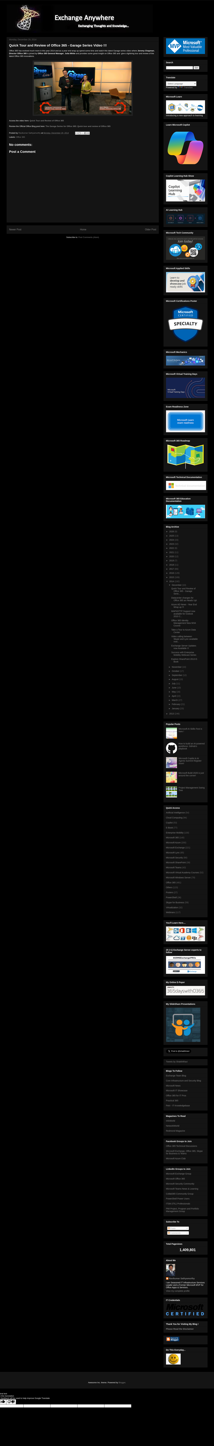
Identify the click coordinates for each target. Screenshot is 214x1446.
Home (83, 229)
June (174, 687)
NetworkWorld (172, 1126)
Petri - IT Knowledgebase (178, 1105)
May (174, 692)
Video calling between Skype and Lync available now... (184, 639)
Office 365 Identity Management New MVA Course (183, 623)
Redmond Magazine (175, 1131)
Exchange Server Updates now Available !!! (183, 646)
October (176, 671)
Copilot (169, 822)
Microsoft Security (174, 857)
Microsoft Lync (173, 852)
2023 (172, 544)
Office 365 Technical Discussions (181, 1146)
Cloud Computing (174, 817)
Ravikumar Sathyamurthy (182, 1278)
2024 (172, 540)
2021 (172, 552)
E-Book (169, 827)
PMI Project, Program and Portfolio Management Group (182, 1209)
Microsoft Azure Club (176, 1158)
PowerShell (171, 897)
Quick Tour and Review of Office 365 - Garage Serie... (183, 591)
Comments (174, 1233)
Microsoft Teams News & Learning (182, 1189)
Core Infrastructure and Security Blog (183, 1080)
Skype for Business (175, 902)
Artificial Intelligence (175, 812)
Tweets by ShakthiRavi (177, 1061)
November (177, 667)
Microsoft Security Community (180, 1184)
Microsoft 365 (172, 837)
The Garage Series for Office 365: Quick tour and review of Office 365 (78, 126)
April (174, 696)
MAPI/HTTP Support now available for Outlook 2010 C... (183, 614)
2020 (172, 556)
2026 (172, 531)
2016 (172, 573)
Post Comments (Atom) (88, 237)
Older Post (150, 229)
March (175, 700)
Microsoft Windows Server (178, 877)
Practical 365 (172, 1100)
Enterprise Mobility (175, 832)
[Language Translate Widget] (181, 83)
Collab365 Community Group (180, 1194)
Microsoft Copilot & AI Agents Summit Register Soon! (190, 761)
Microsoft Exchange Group (178, 1173)
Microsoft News (173, 1085)
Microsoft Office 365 (175, 1179)
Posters (169, 892)
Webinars (170, 912)
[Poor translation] (11, 1401)
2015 (172, 577)
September (177, 675)
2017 (172, 569)
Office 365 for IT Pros (176, 1095)
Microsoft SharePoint (176, 862)
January (176, 708)
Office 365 (20, 137)
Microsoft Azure (173, 842)
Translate (185, 87)
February (176, 704)
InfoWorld (170, 1121)
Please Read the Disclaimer (180, 1329)
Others (169, 887)
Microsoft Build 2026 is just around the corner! (191, 774)
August (175, 679)
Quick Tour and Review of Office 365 (47, 120)
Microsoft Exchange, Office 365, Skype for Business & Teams (184, 1152)
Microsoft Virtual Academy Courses (182, 872)
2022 (172, 548)
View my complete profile (178, 1291)
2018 (172, 565)
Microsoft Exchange (175, 847)
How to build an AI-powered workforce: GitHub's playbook (192, 746)
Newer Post (15, 229)
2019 (172, 560)
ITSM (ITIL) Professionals (178, 1203)
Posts (172, 1228)
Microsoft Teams (174, 867)
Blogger (122, 1382)
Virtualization (172, 907)
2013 (172, 713)
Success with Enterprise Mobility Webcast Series (183, 653)
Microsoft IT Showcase (176, 1090)
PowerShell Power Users (178, 1198)
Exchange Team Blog (176, 1075)
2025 (172, 536)
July (174, 683)
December (177, 585)
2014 (172, 581)
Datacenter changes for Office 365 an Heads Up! (184, 599)
